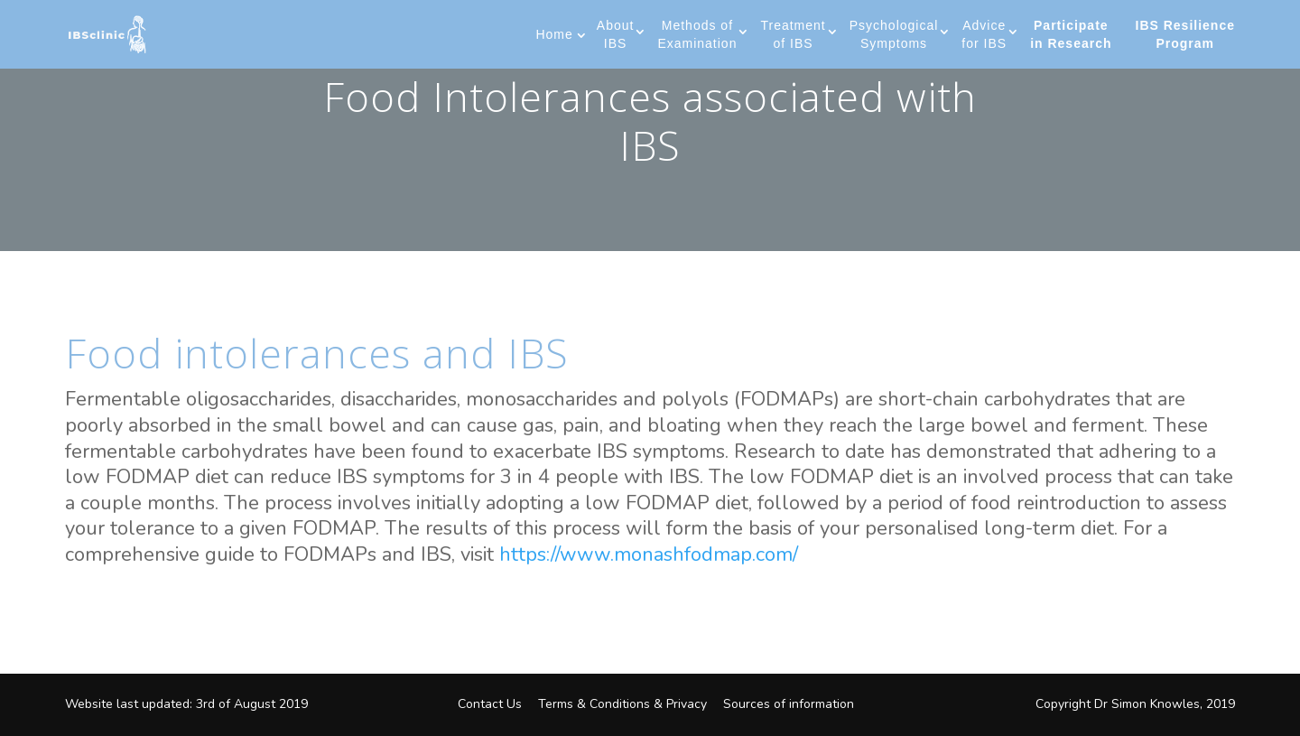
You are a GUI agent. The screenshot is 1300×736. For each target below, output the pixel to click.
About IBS (616, 34)
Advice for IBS (984, 34)
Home (553, 34)
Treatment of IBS (792, 34)
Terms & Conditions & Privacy (622, 704)
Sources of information (788, 704)
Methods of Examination (697, 34)
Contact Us (490, 704)
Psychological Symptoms (894, 34)
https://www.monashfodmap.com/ (648, 554)
